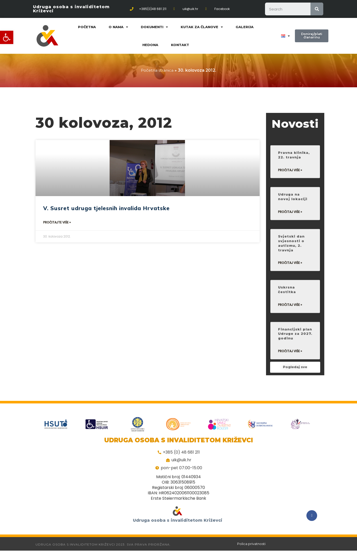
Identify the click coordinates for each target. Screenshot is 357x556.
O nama (118, 27)
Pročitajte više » (57, 222)
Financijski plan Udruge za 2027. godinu (295, 353)
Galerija (245, 27)
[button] (6, 37)
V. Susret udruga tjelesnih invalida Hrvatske (106, 208)
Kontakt (180, 45)
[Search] (316, 9)
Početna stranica (157, 70)
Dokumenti (154, 27)
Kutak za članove (202, 27)
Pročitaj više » (290, 187)
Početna (87, 27)
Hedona (150, 45)
